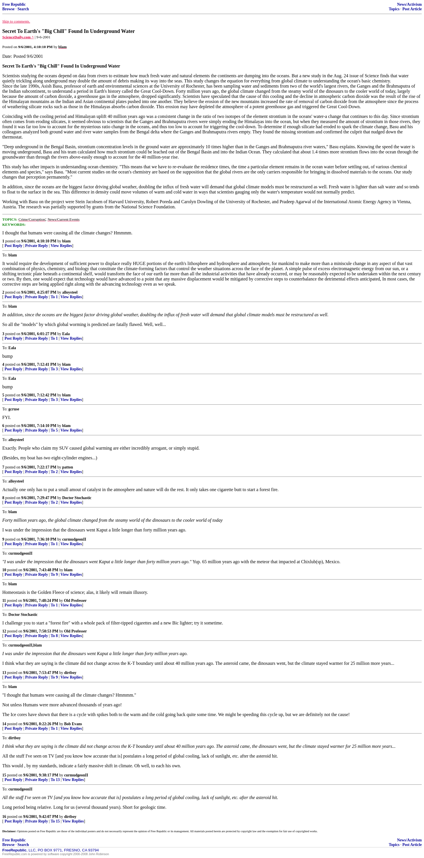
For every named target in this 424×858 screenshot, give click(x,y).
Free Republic (14, 4)
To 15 (55, 821)
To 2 (54, 472)
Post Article (412, 9)
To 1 (54, 297)
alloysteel (70, 292)
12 (4, 631)
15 (4, 775)
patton (67, 467)
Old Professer (75, 600)
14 (4, 724)
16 (4, 816)
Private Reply (36, 246)
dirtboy (70, 673)
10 (4, 570)
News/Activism (409, 4)
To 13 (55, 780)
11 (4, 600)
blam (66, 241)
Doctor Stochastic (76, 498)
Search (23, 9)
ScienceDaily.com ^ (18, 37)
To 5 (54, 430)
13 (4, 673)
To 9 (54, 574)
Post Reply (13, 246)
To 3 (54, 369)
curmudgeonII (74, 539)
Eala (66, 334)
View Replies (61, 246)
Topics (394, 9)
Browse (8, 9)
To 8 (54, 636)
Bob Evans (73, 724)
